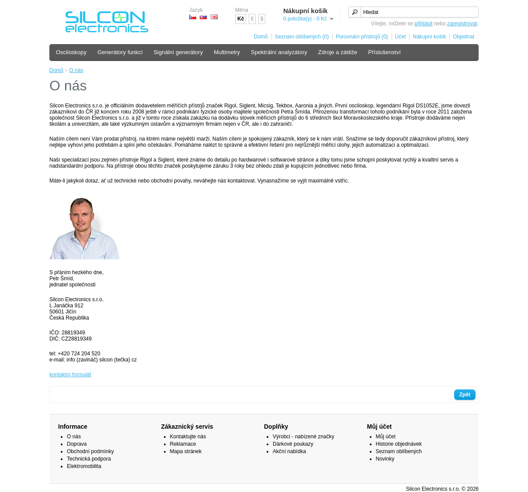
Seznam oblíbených (399, 451)
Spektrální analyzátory (279, 52)
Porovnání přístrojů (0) (362, 37)
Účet (400, 37)
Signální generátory (178, 52)
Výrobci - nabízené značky (303, 437)
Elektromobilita (84, 466)
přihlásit (423, 24)
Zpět (464, 395)
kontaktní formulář (70, 375)
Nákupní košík (429, 37)
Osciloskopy (71, 52)
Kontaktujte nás (188, 437)
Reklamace (183, 444)
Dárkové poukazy (293, 444)
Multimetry (227, 52)
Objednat (463, 37)
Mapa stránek (186, 451)
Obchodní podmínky (90, 451)
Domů (261, 37)
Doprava (77, 444)
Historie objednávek (399, 444)
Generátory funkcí (119, 52)
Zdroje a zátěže (338, 52)
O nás (76, 70)
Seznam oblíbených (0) (302, 37)
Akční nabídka (289, 451)
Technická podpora (89, 459)
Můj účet (386, 437)
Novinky (385, 459)
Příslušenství (384, 52)
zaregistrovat (462, 24)
